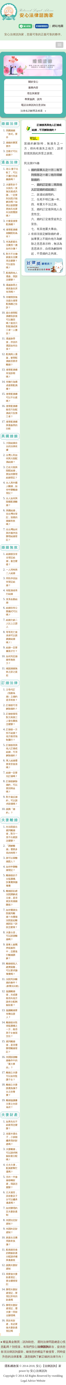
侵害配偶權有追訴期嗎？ (11, 373)
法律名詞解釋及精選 (33, 110)
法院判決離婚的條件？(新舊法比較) (12, 982)
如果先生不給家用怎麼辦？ (11, 1125)
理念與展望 (33, 93)
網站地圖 (57, 25)
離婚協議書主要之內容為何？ (11, 1104)
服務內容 (33, 87)
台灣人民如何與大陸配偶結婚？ (11, 458)
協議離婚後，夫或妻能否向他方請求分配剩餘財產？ (11, 998)
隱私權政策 (12, 1365)
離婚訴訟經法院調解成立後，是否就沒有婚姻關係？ (11, 898)
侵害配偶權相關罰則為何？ (11, 233)
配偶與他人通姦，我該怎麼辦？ (11, 276)
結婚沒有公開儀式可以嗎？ (11, 611)
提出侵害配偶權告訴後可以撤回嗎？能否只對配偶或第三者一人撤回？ (11, 323)
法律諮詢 (50, 1365)
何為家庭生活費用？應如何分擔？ (11, 245)
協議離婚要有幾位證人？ (11, 1014)
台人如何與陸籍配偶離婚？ (11, 502)
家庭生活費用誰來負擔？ (11, 1241)
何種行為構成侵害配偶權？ (11, 385)
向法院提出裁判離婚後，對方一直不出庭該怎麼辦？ (11, 834)
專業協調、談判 (33, 99)
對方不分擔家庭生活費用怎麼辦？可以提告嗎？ (11, 261)
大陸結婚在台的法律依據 (11, 446)
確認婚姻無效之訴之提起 (11, 672)
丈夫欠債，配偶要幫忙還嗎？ (11, 1168)
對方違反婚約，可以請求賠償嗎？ (11, 800)
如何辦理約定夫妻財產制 (11, 1211)
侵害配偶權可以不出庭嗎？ (11, 397)
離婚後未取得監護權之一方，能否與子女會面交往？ (11, 1029)
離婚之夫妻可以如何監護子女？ (11, 1076)
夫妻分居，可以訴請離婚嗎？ (11, 936)
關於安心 (33, 81)
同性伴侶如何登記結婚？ (11, 582)
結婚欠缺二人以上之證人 (11, 623)
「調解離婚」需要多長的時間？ (11, 849)
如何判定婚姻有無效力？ (11, 660)
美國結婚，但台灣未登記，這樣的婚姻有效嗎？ (11, 517)
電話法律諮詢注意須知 (33, 105)
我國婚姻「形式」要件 (11, 134)
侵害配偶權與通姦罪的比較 (11, 425)
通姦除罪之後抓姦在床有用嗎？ (11, 288)
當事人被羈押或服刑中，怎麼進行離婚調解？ (11, 951)
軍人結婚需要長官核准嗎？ (11, 764)
